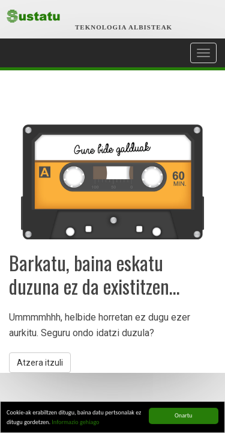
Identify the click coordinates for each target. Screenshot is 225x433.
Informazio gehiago (75, 422)
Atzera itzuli (40, 362)
